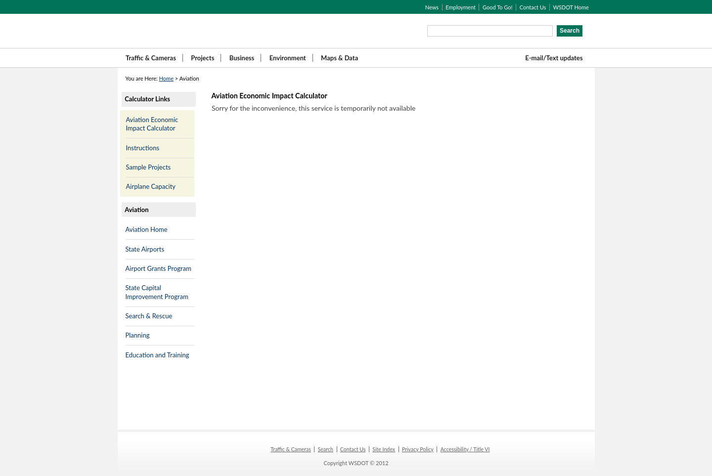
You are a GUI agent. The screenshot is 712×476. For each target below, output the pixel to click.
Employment (460, 7)
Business (242, 58)
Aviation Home (147, 229)
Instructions (143, 148)
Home (166, 78)
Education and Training (157, 355)
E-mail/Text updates (553, 58)
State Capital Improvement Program (157, 292)
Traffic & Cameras (151, 58)
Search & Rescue (149, 316)
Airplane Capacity (151, 186)
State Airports (145, 249)
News (432, 7)
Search (325, 449)
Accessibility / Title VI (465, 449)
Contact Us (533, 7)
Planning (138, 335)
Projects (202, 58)
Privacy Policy (418, 449)
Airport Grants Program (158, 268)
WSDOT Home (570, 7)
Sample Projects (148, 167)
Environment (287, 58)
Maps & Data (339, 58)
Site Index (383, 449)
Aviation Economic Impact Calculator (152, 124)
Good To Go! (497, 7)
